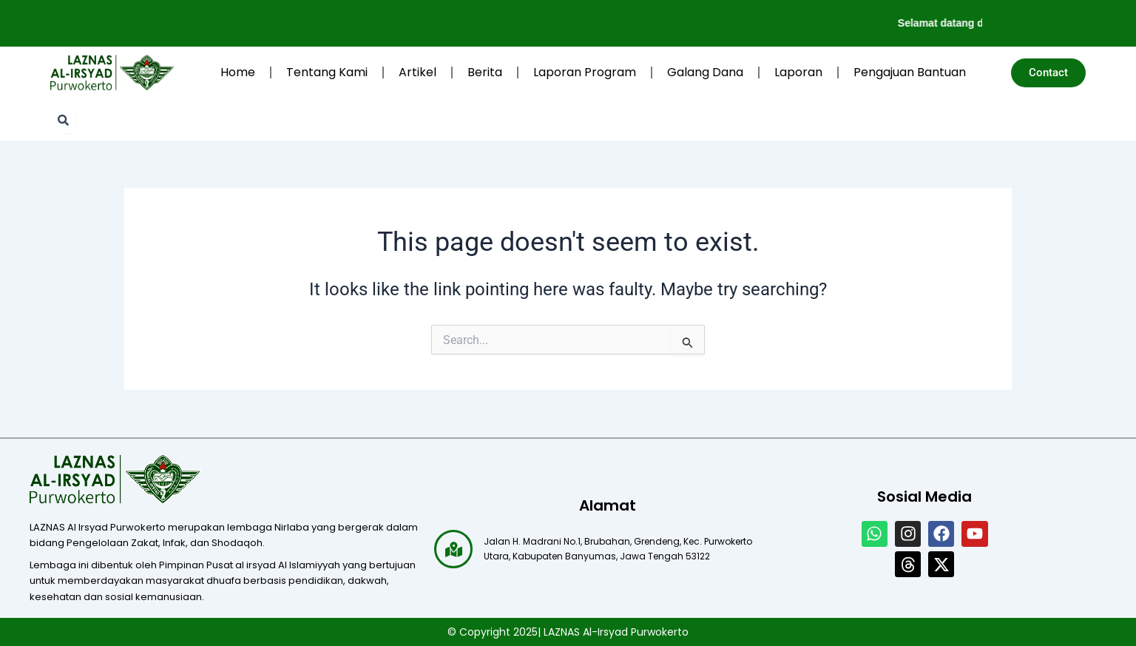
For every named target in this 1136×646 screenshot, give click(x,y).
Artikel (417, 72)
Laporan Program (584, 72)
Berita (484, 72)
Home (237, 72)
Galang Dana (705, 72)
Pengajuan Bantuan (909, 72)
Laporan (798, 72)
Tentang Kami (327, 72)
